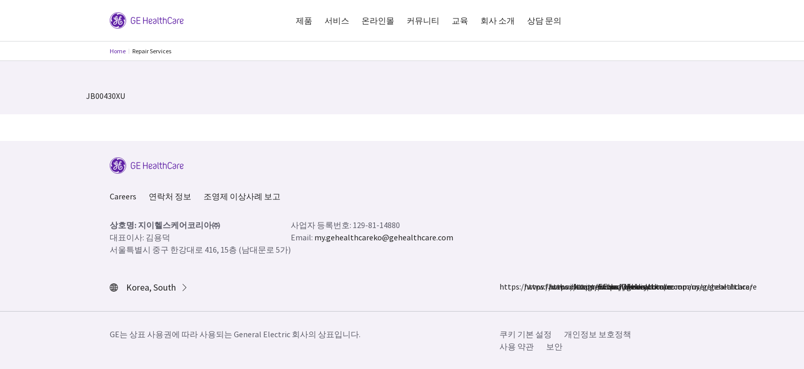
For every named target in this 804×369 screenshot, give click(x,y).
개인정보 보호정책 (597, 334)
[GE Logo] (147, 19)
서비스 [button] (337, 20)
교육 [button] (460, 20)
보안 (554, 346)
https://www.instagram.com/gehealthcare (530, 286)
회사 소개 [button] (497, 20)
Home (118, 51)
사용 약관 (516, 346)
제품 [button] (304, 20)
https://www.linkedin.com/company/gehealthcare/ (579, 286)
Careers (123, 196)
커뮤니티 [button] (423, 20)
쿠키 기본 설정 (525, 334)
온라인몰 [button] (377, 20)
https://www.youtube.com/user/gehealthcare (604, 286)
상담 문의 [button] (544, 20)
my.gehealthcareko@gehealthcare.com (383, 237)
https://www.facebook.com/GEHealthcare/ (505, 286)
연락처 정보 (170, 196)
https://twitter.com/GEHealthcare (555, 286)
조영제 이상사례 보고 (242, 196)
